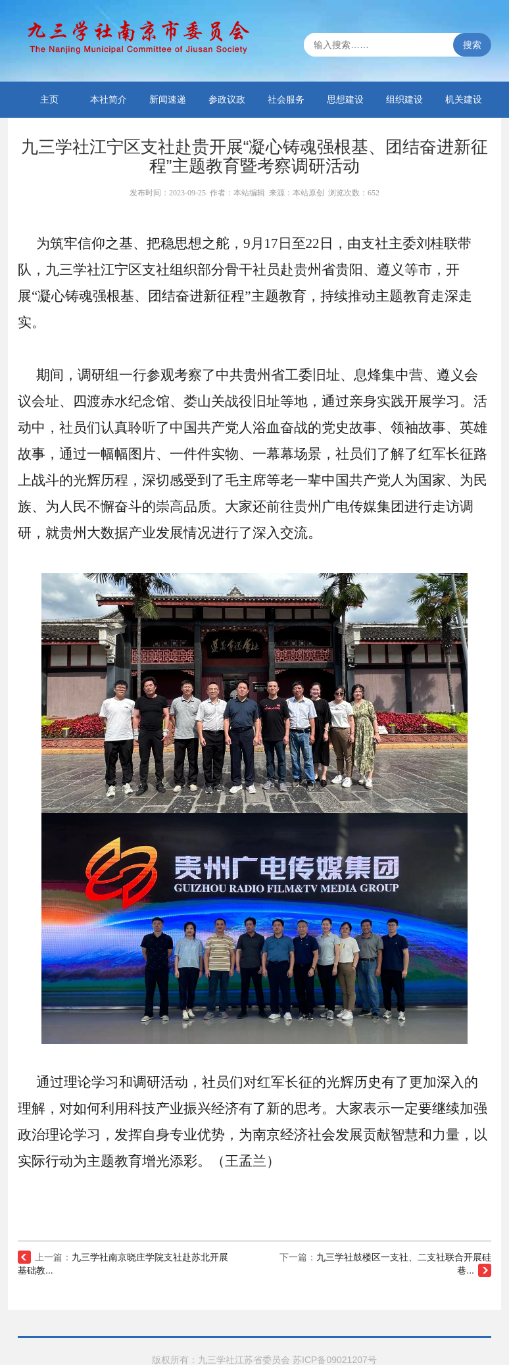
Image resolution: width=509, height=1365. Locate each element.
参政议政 (226, 99)
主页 (49, 99)
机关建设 (463, 99)
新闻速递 (167, 99)
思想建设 (345, 99)
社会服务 (286, 99)
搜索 (472, 44)
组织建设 (404, 99)
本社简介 (108, 99)
